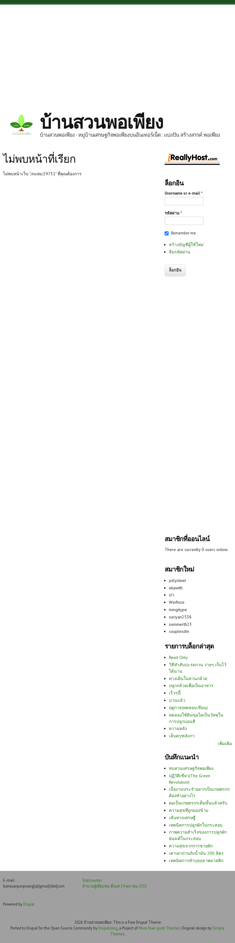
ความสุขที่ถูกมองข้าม (188, 810)
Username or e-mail (184, 193)
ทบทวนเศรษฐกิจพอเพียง (191, 768)
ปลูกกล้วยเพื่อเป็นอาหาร (191, 685)
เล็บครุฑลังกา (182, 736)
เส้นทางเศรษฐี (182, 817)
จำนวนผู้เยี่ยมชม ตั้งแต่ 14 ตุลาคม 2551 (114, 886)
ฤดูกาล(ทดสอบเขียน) (188, 707)
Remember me (183, 233)
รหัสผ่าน (173, 213)
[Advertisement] (117, 54)
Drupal (29, 904)
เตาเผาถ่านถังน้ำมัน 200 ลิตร (196, 853)
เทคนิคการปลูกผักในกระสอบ (195, 825)
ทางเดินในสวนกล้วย (188, 678)
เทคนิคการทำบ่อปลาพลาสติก (196, 860)
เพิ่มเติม (225, 743)
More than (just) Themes (159, 928)
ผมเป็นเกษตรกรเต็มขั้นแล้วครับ (198, 803)
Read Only (178, 657)
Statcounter (92, 880)
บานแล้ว (177, 700)
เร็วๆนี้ (175, 693)
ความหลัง (178, 728)
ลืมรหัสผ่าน (179, 252)
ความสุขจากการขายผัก (191, 846)
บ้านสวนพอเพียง (101, 122)
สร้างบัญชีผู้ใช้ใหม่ (186, 244)
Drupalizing (108, 928)
